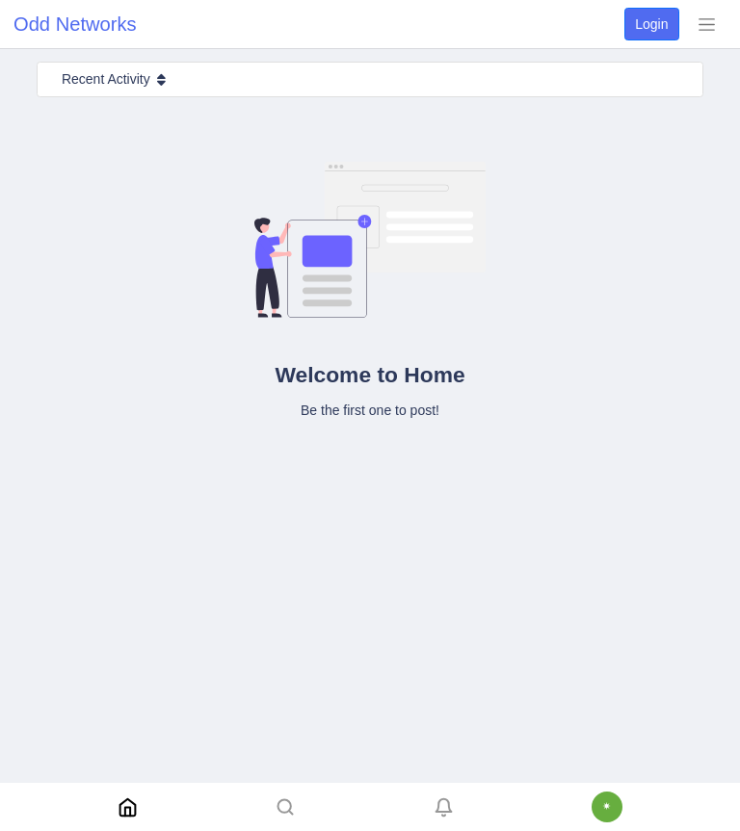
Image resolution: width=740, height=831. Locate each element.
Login (651, 24)
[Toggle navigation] (706, 24)
